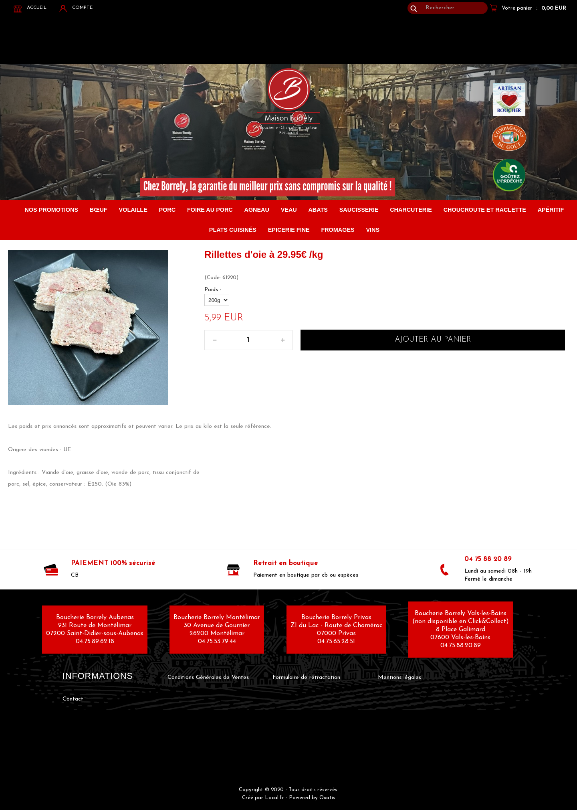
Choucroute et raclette (485, 210)
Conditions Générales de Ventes (208, 677)
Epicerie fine (289, 230)
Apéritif (551, 210)
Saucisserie (359, 210)
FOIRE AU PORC (210, 210)
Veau (289, 210)
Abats (318, 210)
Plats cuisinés (232, 230)
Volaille (133, 210)
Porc (167, 210)
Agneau (256, 210)
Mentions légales (399, 677)
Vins (372, 230)
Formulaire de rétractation (306, 677)
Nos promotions (52, 210)
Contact (73, 699)
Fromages (337, 230)
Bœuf (98, 210)
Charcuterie (411, 210)
